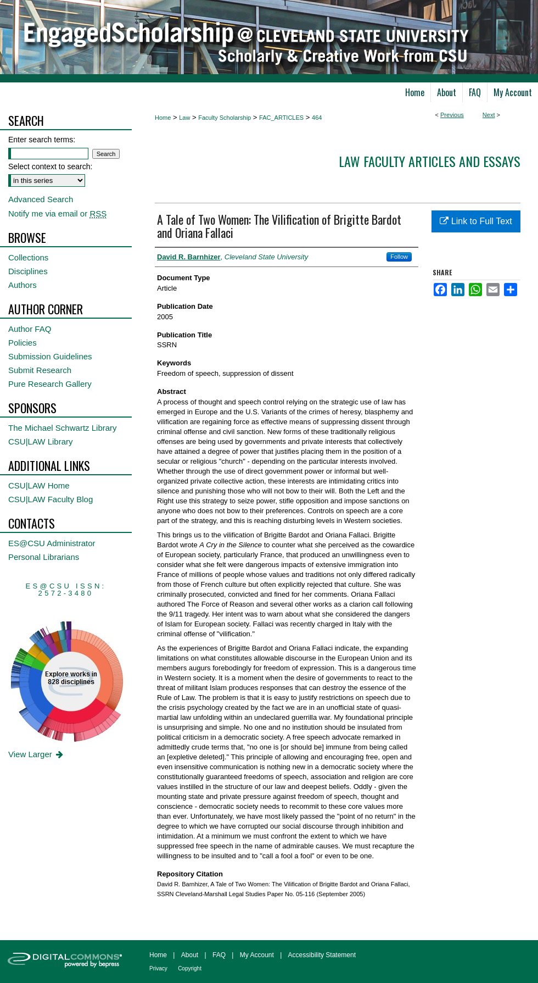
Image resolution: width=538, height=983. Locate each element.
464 (317, 117)
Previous (452, 115)
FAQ (219, 955)
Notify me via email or (57, 213)
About (189, 955)
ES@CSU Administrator (52, 543)
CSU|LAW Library (40, 441)
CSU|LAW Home (39, 485)
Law (184, 117)
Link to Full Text (476, 221)
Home (163, 117)
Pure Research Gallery (50, 383)
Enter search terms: (41, 139)
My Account (257, 955)
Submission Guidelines (50, 356)
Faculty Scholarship (224, 117)
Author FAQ (29, 329)
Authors (22, 285)
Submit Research (39, 370)
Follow (399, 256)
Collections (28, 257)
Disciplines (28, 271)
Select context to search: (50, 166)
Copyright (189, 968)
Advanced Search (40, 199)
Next (489, 115)
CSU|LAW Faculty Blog (50, 499)
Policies (22, 342)
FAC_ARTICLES (281, 117)
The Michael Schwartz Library (62, 427)
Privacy (158, 968)
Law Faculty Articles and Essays (429, 161)
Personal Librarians (43, 557)
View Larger (36, 754)
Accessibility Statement (322, 955)
